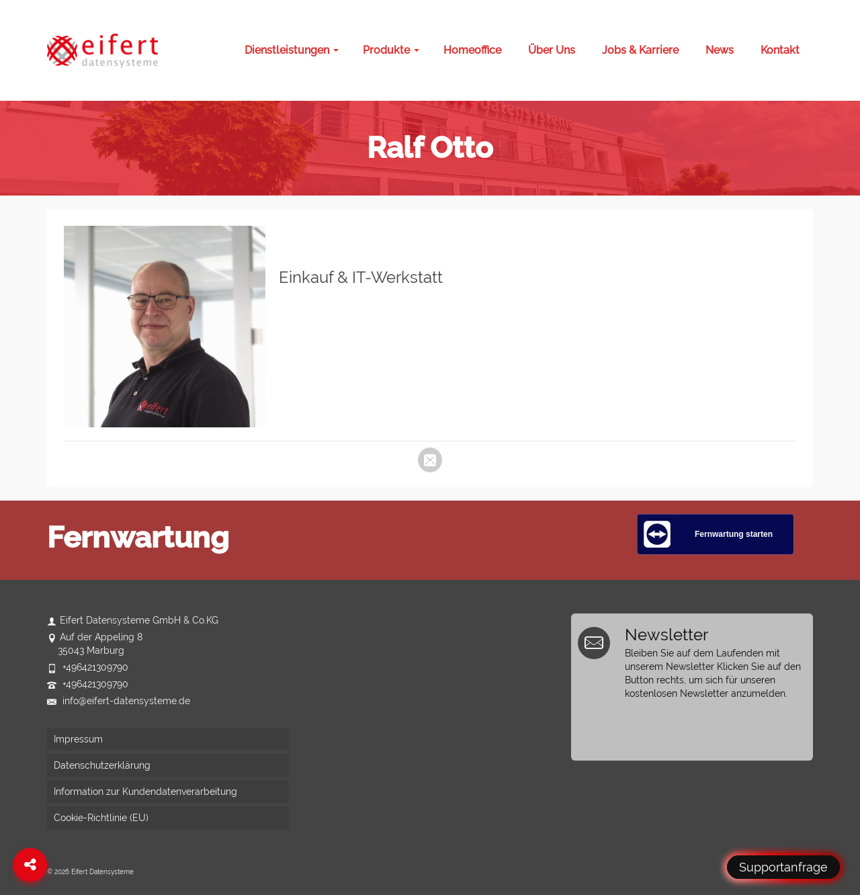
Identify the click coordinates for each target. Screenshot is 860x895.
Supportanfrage (783, 867)
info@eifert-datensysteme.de (118, 700)
